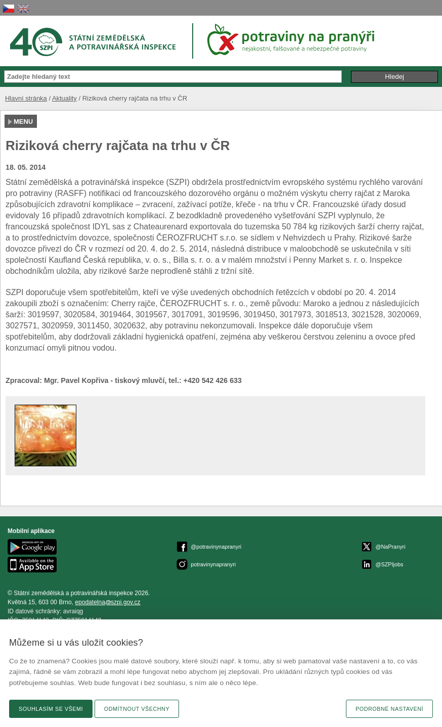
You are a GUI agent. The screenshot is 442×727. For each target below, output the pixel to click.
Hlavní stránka (26, 98)
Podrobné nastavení (389, 709)
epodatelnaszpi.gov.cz (107, 602)
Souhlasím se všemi (51, 709)
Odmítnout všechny (136, 709)
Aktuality (64, 98)
